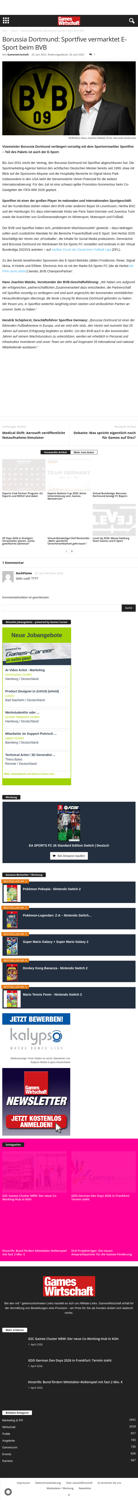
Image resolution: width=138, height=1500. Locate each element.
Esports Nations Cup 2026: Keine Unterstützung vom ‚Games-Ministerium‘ (67, 496)
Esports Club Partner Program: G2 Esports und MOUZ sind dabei (22, 495)
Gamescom (9, 1447)
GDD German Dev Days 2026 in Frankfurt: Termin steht (100, 1197)
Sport (14, 30)
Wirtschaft (8, 1427)
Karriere (7, 1461)
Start (4, 30)
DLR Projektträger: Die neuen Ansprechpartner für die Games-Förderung (101, 1252)
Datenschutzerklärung (48, 1482)
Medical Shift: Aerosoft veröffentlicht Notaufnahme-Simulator (33, 435)
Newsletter (85, 1488)
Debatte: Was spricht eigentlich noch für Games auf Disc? (105, 435)
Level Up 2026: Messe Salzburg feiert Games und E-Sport (111, 539)
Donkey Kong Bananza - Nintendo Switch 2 (55, 968)
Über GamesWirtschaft (79, 1482)
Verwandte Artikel (55, 452)
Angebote (8, 1440)
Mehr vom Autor (84, 452)
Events (6, 1454)
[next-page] (72, 551)
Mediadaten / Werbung (60, 1488)
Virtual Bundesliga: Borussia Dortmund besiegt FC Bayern (110, 495)
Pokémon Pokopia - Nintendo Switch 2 (52, 889)
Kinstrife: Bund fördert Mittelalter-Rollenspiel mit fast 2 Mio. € (34, 1252)
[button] (8, 1492)
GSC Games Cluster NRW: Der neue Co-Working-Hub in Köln (29, 1197)
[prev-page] (66, 551)
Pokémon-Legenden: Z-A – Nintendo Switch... (57, 915)
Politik (6, 1434)
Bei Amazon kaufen (71, 856)
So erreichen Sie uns (109, 1482)
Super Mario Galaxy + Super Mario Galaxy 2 (55, 942)
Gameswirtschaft (18, 54)
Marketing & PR (12, 1420)
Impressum (23, 1482)
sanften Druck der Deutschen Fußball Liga (81, 249)
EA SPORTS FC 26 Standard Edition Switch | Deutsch (69, 845)
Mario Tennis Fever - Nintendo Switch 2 (52, 994)
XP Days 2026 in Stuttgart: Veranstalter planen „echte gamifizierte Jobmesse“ (18, 540)
